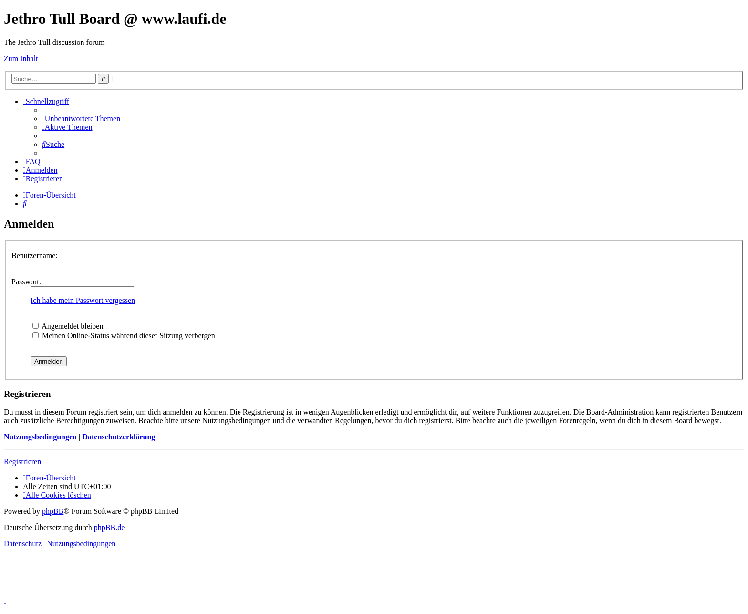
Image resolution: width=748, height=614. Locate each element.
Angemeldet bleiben (67, 326)
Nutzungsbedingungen (40, 437)
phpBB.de (109, 527)
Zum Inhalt (21, 58)
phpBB (52, 511)
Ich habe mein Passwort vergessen (83, 300)
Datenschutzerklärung (118, 437)
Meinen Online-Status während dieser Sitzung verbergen (123, 336)
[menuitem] (81, 118)
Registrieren (22, 462)
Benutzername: (34, 255)
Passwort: (26, 282)
